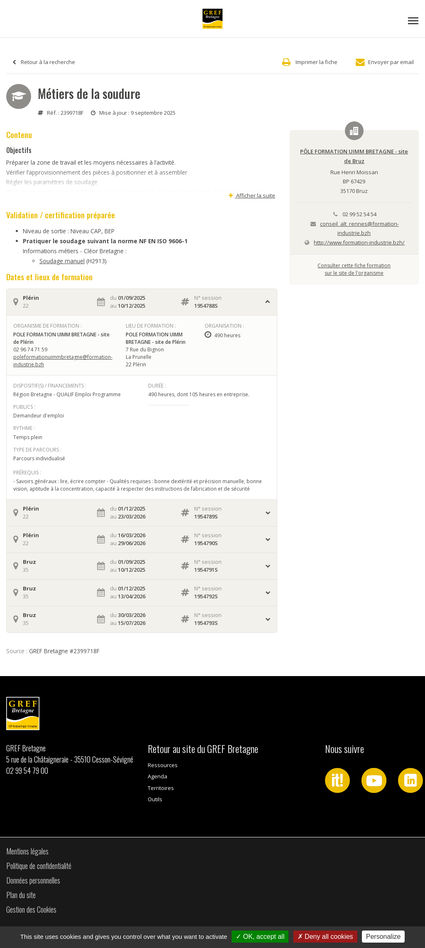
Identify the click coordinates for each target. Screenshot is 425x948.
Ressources (163, 765)
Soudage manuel (62, 261)
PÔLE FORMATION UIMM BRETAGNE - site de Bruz (354, 156)
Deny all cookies (325, 936)
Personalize (383, 936)
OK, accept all (260, 936)
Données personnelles (33, 880)
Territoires (161, 788)
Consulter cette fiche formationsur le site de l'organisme (354, 269)
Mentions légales (27, 851)
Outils (155, 799)
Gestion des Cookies (31, 909)
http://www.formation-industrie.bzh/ (359, 242)
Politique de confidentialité (38, 865)
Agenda (157, 776)
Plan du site (21, 894)
